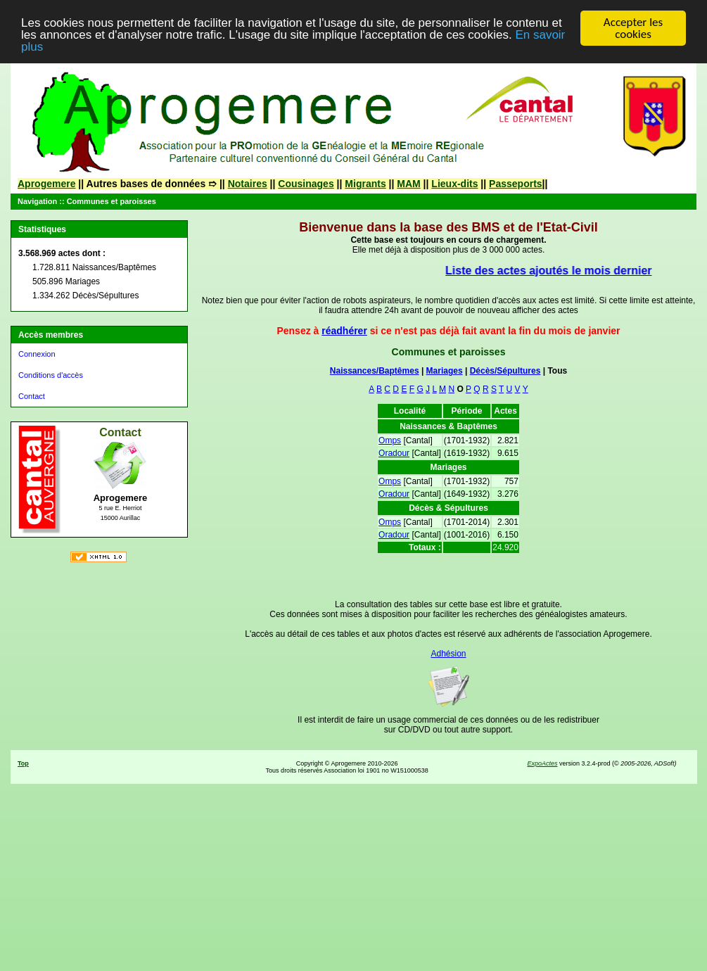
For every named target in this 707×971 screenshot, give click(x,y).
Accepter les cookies (633, 28)
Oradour (393, 453)
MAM (408, 183)
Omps (389, 440)
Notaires (247, 183)
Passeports (515, 183)
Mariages (444, 371)
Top (23, 763)
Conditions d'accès (50, 375)
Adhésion (448, 654)
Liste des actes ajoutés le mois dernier (553, 271)
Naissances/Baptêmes (374, 371)
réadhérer (344, 330)
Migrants (365, 183)
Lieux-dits (454, 183)
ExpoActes (542, 763)
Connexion (37, 354)
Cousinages (305, 183)
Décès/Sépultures (505, 371)
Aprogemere (46, 183)
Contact (31, 396)
